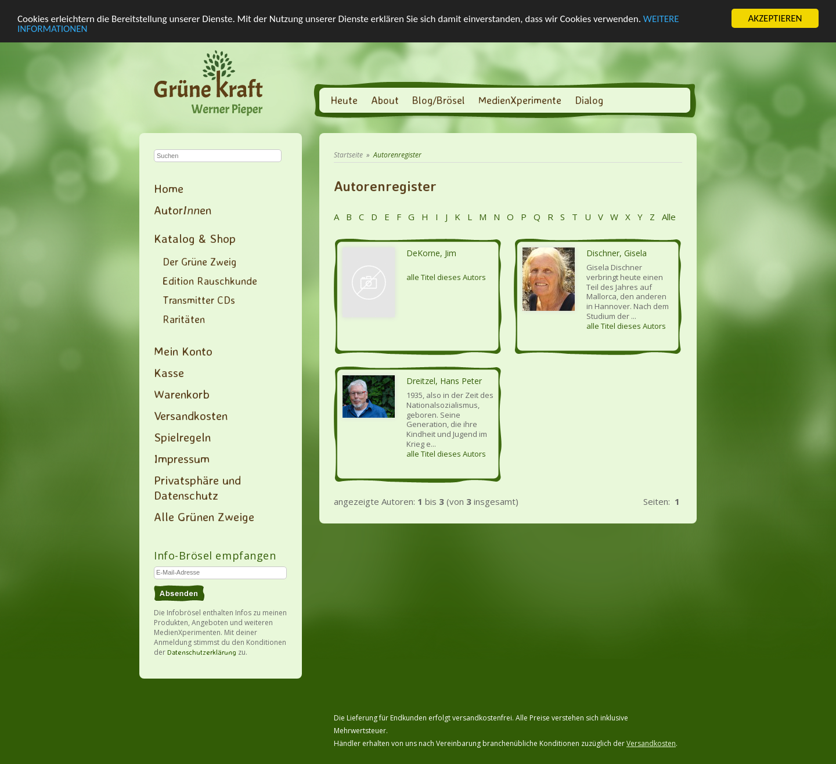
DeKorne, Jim (431, 253)
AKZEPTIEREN (775, 18)
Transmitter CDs (199, 299)
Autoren (182, 209)
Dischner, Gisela (616, 253)
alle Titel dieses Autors (446, 277)
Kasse (169, 372)
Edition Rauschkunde (210, 280)
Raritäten (184, 319)
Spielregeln (182, 436)
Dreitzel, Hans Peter (444, 380)
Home (168, 188)
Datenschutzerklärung (201, 652)
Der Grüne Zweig (199, 261)
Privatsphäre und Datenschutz (197, 487)
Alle (668, 217)
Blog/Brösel (438, 100)
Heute (344, 100)
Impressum (182, 458)
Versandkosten (191, 415)
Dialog (589, 100)
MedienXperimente (519, 100)
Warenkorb (182, 393)
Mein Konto (183, 350)
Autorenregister (397, 155)
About (385, 100)
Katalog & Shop (195, 238)
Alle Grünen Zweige (204, 516)
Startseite (348, 155)
